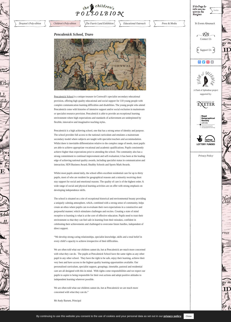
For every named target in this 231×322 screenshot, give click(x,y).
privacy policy (172, 316)
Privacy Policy (205, 155)
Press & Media (169, 23)
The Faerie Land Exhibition (100, 23)
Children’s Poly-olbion (65, 23)
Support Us (205, 50)
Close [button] (189, 316)
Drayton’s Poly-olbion (30, 23)
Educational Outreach (134, 23)
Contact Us (205, 39)
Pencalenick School (64, 96)
